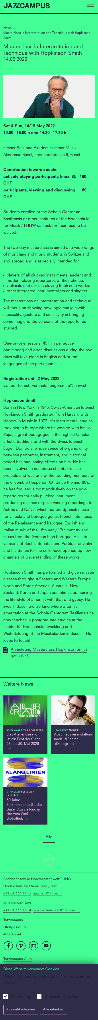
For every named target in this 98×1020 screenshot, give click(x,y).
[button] (49, 861)
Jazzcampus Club (17, 959)
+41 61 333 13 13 (17, 893)
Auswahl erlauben (20, 1009)
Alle (49, 837)
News (7, 28)
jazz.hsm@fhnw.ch (47, 893)
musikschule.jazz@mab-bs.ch (56, 910)
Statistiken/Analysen (63, 997)
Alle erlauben (53, 1009)
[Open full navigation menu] (90, 7)
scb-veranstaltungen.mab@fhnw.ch (55, 386)
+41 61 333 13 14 (17, 910)
